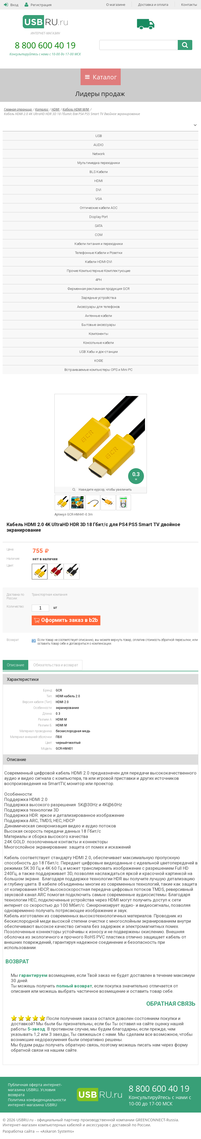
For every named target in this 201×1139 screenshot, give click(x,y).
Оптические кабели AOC (99, 208)
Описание (15, 665)
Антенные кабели (98, 316)
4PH (98, 280)
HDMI (56, 109)
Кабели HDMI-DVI (98, 262)
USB (98, 136)
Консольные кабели (98, 343)
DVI (98, 190)
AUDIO (99, 145)
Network (98, 154)
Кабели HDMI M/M (76, 109)
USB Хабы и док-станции (98, 352)
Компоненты (98, 334)
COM (98, 235)
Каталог (105, 76)
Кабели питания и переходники (98, 244)
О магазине (115, 4)
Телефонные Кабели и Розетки (98, 253)
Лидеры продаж (100, 93)
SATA (98, 226)
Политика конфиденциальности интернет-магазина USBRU (37, 1102)
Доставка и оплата (153, 4)
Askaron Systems (57, 1131)
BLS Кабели (99, 172)
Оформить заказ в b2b (69, 620)
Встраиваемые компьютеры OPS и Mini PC (98, 370)
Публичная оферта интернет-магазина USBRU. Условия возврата (35, 1089)
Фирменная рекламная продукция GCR (99, 289)
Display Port (98, 217)
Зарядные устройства (98, 298)
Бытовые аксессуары (99, 325)
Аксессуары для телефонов (98, 307)
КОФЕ (98, 361)
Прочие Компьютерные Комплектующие (98, 271)
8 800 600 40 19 (45, 45)
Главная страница (18, 109)
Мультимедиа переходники (98, 163)
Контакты (189, 4)
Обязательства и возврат (55, 665)
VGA (98, 199)
